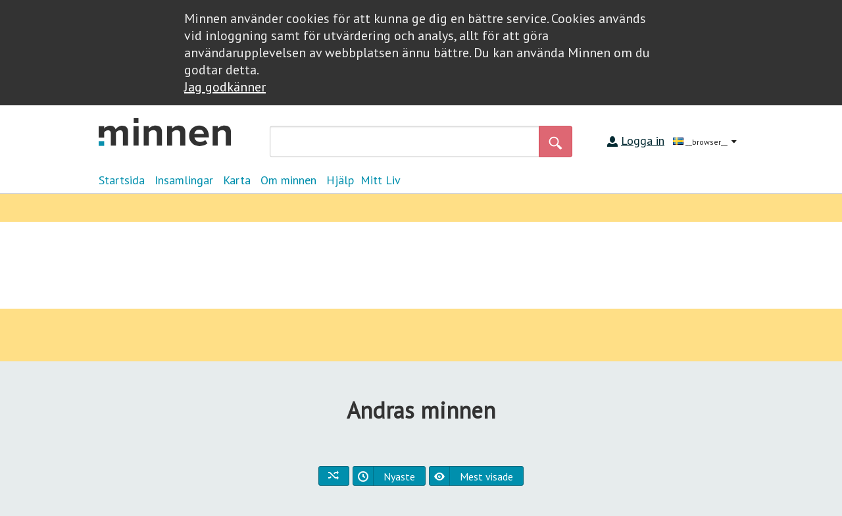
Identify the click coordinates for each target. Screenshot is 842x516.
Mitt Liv (380, 180)
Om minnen (288, 180)
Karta (237, 180)
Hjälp (340, 180)
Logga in (642, 140)
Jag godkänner (225, 86)
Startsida (122, 180)
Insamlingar (184, 180)
